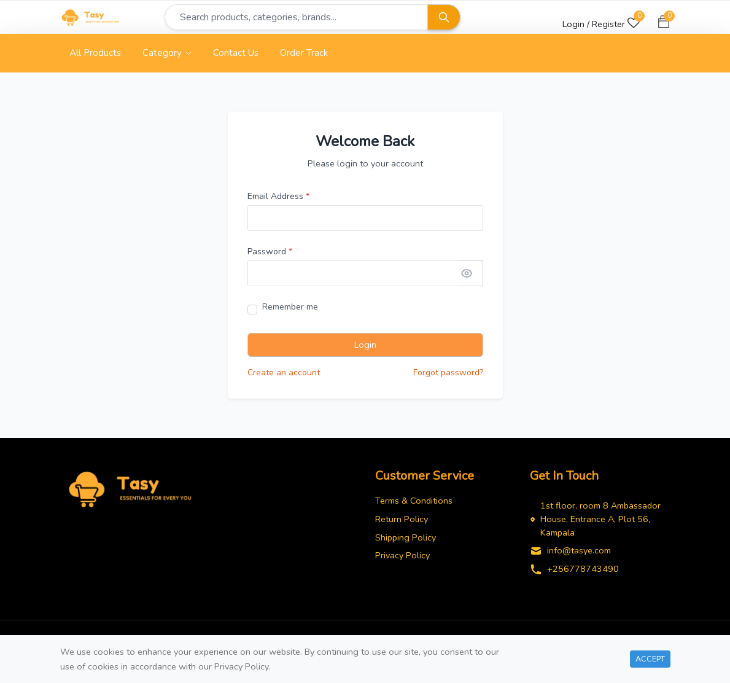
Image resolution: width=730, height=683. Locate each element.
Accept (650, 659)
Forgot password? (448, 376)
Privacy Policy (402, 559)
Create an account (283, 376)
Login (365, 348)
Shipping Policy (405, 540)
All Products (95, 56)
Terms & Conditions (413, 504)
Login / (575, 24)
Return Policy (401, 523)
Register (608, 24)
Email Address (278, 200)
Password (269, 255)
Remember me (290, 310)
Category (167, 56)
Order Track (304, 56)
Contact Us (235, 56)
